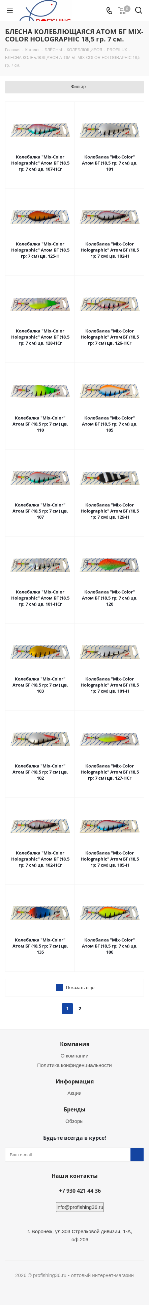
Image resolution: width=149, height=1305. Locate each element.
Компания (74, 1044)
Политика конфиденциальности (74, 1065)
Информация (75, 1081)
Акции (74, 1093)
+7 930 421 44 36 (80, 1190)
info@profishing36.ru (80, 1207)
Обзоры (74, 1121)
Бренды (75, 1109)
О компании (75, 1055)
